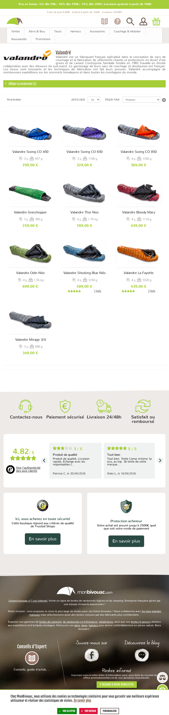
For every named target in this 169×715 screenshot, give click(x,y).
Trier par (112, 99)
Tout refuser (88, 711)
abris (77, 625)
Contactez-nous (26, 417)
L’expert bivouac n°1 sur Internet (28, 600)
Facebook (91, 655)
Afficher (78, 99)
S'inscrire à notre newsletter (117, 684)
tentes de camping (50, 622)
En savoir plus (43, 539)
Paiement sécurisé (65, 417)
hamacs (93, 625)
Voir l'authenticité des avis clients (28, 469)
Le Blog (142, 655)
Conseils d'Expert (32, 657)
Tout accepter (67, 711)
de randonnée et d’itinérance (80, 622)
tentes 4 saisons (141, 622)
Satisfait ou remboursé (143, 419)
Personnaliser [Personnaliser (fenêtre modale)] (109, 711)
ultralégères (106, 622)
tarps (84, 625)
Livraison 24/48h (104, 417)
